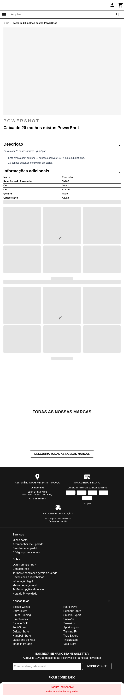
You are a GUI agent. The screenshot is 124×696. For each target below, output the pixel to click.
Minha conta (20, 540)
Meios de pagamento (25, 585)
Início (6, 23)
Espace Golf (20, 623)
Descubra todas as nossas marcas (62, 453)
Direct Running (22, 615)
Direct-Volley (20, 619)
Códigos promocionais (26, 552)
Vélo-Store (69, 643)
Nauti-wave (70, 606)
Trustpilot (86, 503)
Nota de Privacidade (25, 593)
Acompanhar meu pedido (28, 544)
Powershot (21, 120)
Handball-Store (22, 635)
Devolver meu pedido (26, 548)
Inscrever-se (96, 666)
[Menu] (4, 14)
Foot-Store (19, 627)
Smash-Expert (72, 615)
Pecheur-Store (72, 610)
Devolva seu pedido (58, 521)
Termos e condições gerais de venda (35, 573)
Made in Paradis (23, 643)
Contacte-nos (37, 488)
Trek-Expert (70, 635)
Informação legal (23, 581)
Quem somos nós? (24, 564)
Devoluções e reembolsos (28, 577)
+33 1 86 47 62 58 (37, 499)
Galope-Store (21, 631)
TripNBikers (70, 639)
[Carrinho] (120, 5)
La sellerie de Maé (24, 639)
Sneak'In (68, 619)
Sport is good (71, 627)
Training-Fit (70, 631)
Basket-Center (21, 606)
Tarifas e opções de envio (28, 589)
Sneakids (69, 623)
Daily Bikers (20, 610)
